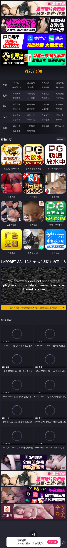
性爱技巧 (60, 120)
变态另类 (60, 98)
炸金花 (31, 87)
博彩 (5, 84)
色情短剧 (31, 130)
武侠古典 (60, 115)
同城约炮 (16, 126)
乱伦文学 (31, 115)
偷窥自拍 (16, 104)
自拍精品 (45, 93)
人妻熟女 (45, 98)
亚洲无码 (16, 93)
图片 (5, 106)
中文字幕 (31, 98)
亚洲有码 (16, 98)
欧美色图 (45, 104)
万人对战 (45, 82)
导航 (5, 128)
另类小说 (31, 120)
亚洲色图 (31, 104)
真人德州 (31, 82)
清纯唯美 (31, 109)
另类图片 (60, 109)
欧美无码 (31, 93)
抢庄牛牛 (60, 87)
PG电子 (16, 82)
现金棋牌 (45, 87)
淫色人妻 (45, 115)
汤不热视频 (60, 126)
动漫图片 (60, 104)
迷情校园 (16, 120)
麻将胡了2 (16, 87)
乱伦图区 (45, 109)
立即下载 (52, 542)
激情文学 (16, 115)
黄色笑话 (45, 120)
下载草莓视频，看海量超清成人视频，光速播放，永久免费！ (36, 307)
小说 (5, 117)
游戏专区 (60, 82)
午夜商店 (31, 126)
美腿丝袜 (16, 109)
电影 (5, 95)
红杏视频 (16, 130)
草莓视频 (45, 126)
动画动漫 (60, 93)
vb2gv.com (33, 71)
